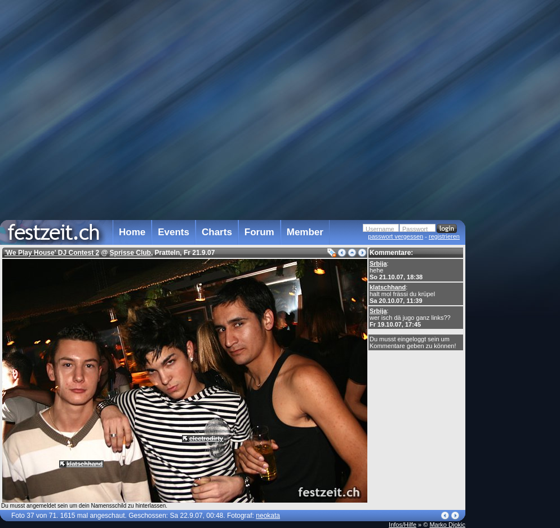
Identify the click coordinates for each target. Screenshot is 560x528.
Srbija (378, 263)
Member (305, 232)
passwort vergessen (395, 236)
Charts (217, 232)
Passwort (415, 229)
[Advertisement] (515, 227)
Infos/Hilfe (402, 524)
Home (132, 232)
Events (173, 232)
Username (380, 229)
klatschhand (388, 287)
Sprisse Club (130, 253)
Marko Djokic (447, 524)
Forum (259, 232)
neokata (268, 516)
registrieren (444, 236)
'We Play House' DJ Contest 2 (52, 253)
